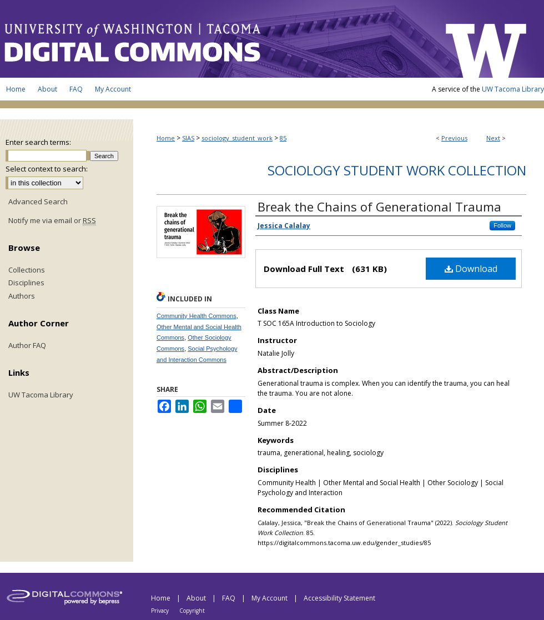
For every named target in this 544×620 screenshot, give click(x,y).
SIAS (188, 138)
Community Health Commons (196, 315)
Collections (26, 270)
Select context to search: (47, 169)
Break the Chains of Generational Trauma (379, 206)
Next (493, 138)
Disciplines (26, 283)
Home (166, 138)
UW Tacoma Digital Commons (216, 39)
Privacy (160, 610)
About (197, 598)
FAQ (229, 598)
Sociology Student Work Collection (397, 170)
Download (471, 269)
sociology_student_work (237, 138)
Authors (21, 296)
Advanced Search (38, 201)
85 (283, 138)
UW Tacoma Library (513, 89)
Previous (454, 138)
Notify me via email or (52, 220)
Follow (502, 225)
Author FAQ (27, 345)
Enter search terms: (38, 142)
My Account (270, 598)
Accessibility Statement (339, 598)
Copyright (192, 610)
